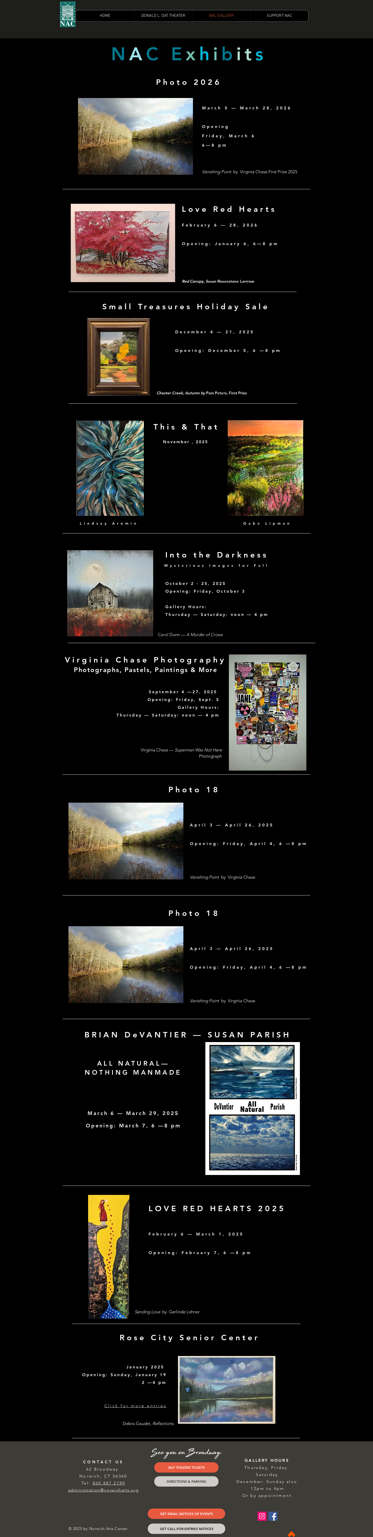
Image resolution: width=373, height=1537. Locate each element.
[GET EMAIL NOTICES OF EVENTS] (186, 1514)
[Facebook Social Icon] (272, 1516)
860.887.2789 (109, 1483)
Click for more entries (135, 1405)
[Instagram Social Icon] (262, 1516)
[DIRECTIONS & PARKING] (186, 1481)
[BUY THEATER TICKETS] (186, 1467)
